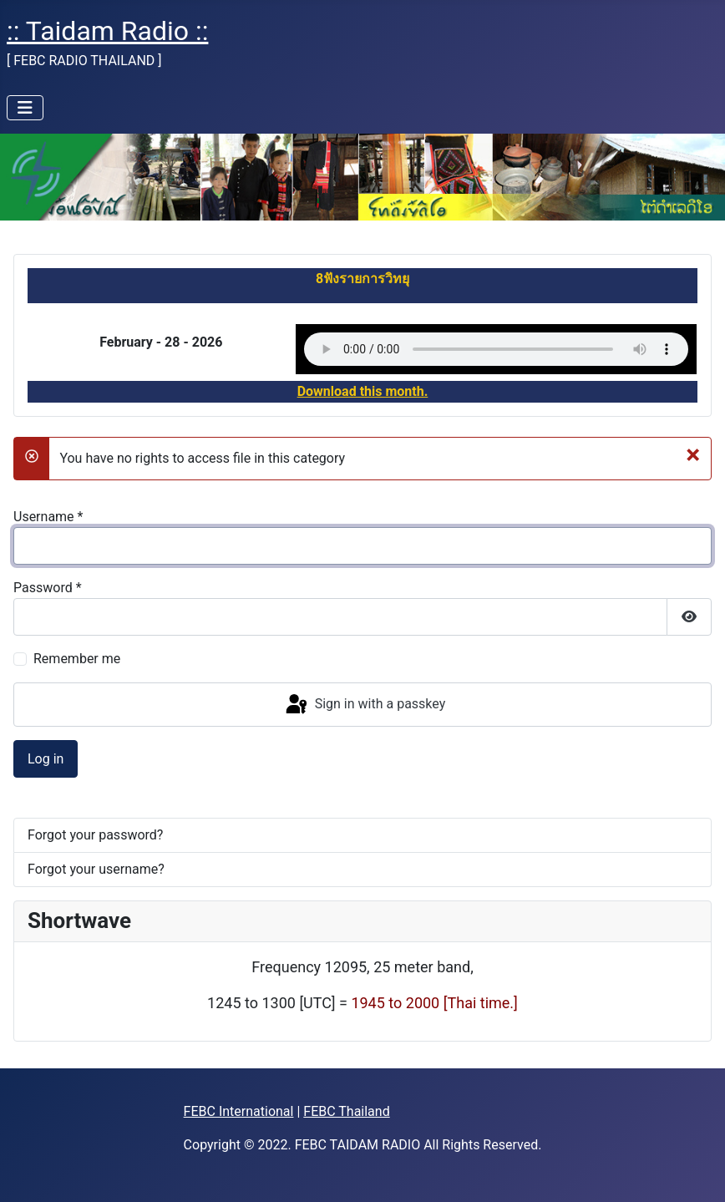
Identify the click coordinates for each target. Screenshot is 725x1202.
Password (47, 588)
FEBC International (239, 1111)
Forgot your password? (95, 835)
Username (48, 517)
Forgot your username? (96, 869)
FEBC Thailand (346, 1111)
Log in (45, 759)
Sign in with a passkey (364, 705)
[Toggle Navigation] (25, 107)
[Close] (693, 453)
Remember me (76, 659)
